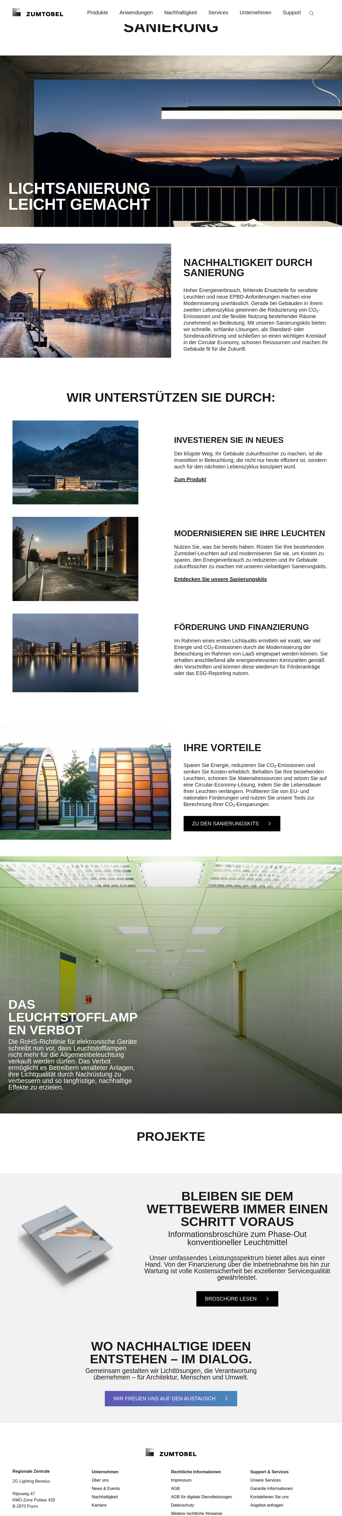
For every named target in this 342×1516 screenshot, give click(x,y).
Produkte (97, 12)
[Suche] (311, 13)
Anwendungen (136, 12)
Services (218, 12)
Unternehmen (255, 12)
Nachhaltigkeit (180, 12)
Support (292, 12)
